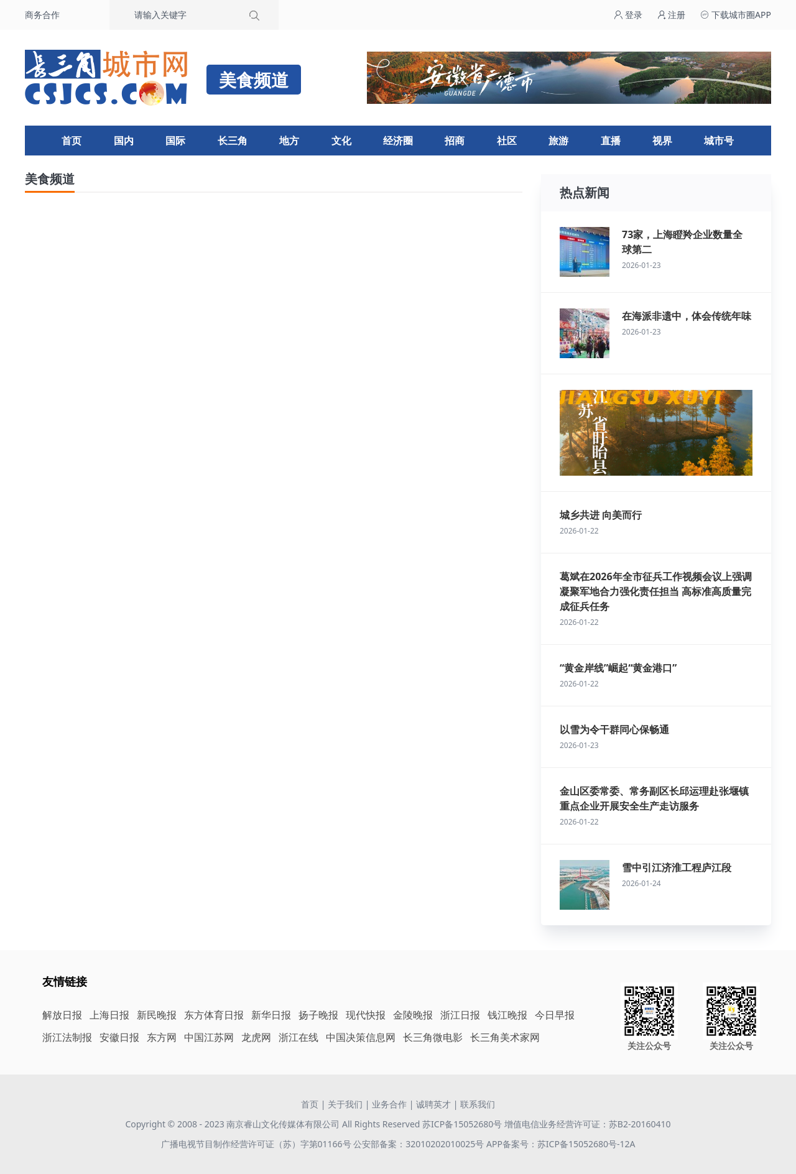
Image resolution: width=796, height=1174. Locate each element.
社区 (507, 140)
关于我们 (345, 1104)
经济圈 (398, 140)
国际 (175, 140)
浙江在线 (298, 1037)
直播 (611, 140)
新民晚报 (157, 1015)
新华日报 (271, 1015)
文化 (341, 140)
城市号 (719, 140)
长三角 (233, 140)
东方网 (162, 1037)
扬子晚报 (318, 1015)
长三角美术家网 (505, 1037)
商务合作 (42, 15)
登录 (628, 15)
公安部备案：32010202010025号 (419, 1144)
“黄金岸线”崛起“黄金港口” (618, 668)
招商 (455, 140)
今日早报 (555, 1015)
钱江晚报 (507, 1015)
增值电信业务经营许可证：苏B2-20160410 (587, 1124)
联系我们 (477, 1104)
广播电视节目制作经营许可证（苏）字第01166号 (257, 1144)
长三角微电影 (433, 1037)
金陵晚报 (413, 1015)
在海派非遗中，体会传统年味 (686, 316)
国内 (124, 140)
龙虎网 (256, 1037)
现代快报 (366, 1015)
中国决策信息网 (361, 1037)
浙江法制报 (67, 1037)
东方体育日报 (214, 1015)
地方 (289, 140)
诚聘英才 (433, 1104)
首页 (71, 140)
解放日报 (62, 1015)
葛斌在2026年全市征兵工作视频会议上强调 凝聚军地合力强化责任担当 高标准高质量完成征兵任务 (656, 591)
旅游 (558, 140)
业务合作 (389, 1104)
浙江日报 (460, 1015)
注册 (671, 15)
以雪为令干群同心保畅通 (614, 729)
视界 (662, 140)
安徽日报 (119, 1037)
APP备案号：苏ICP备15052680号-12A (560, 1144)
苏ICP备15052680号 (462, 1124)
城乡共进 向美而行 (601, 515)
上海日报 (109, 1015)
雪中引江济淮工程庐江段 (676, 867)
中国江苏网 (209, 1037)
